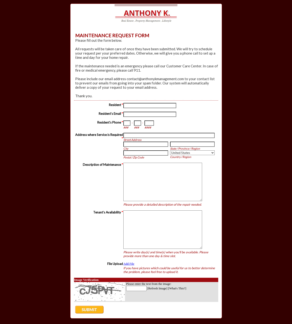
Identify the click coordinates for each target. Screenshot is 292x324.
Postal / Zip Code (133, 157)
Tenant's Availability (108, 212)
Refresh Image (157, 288)
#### (147, 127)
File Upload (115, 264)
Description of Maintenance (103, 165)
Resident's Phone (110, 122)
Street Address (132, 140)
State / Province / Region (185, 148)
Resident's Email (111, 114)
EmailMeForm (146, 15)
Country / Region (180, 157)
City (125, 148)
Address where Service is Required (99, 136)
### (125, 127)
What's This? (177, 288)
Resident (116, 105)
